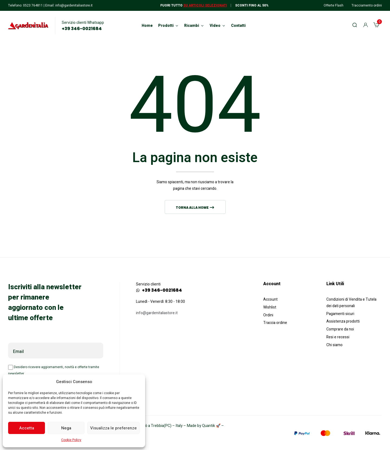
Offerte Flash (333, 5)
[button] (376, 26)
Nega (66, 428)
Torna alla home (192, 207)
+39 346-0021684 (82, 29)
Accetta (26, 428)
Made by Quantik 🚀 (203, 426)
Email (18, 351)
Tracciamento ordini (367, 5)
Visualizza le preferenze (113, 428)
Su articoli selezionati (205, 5)
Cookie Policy (71, 440)
